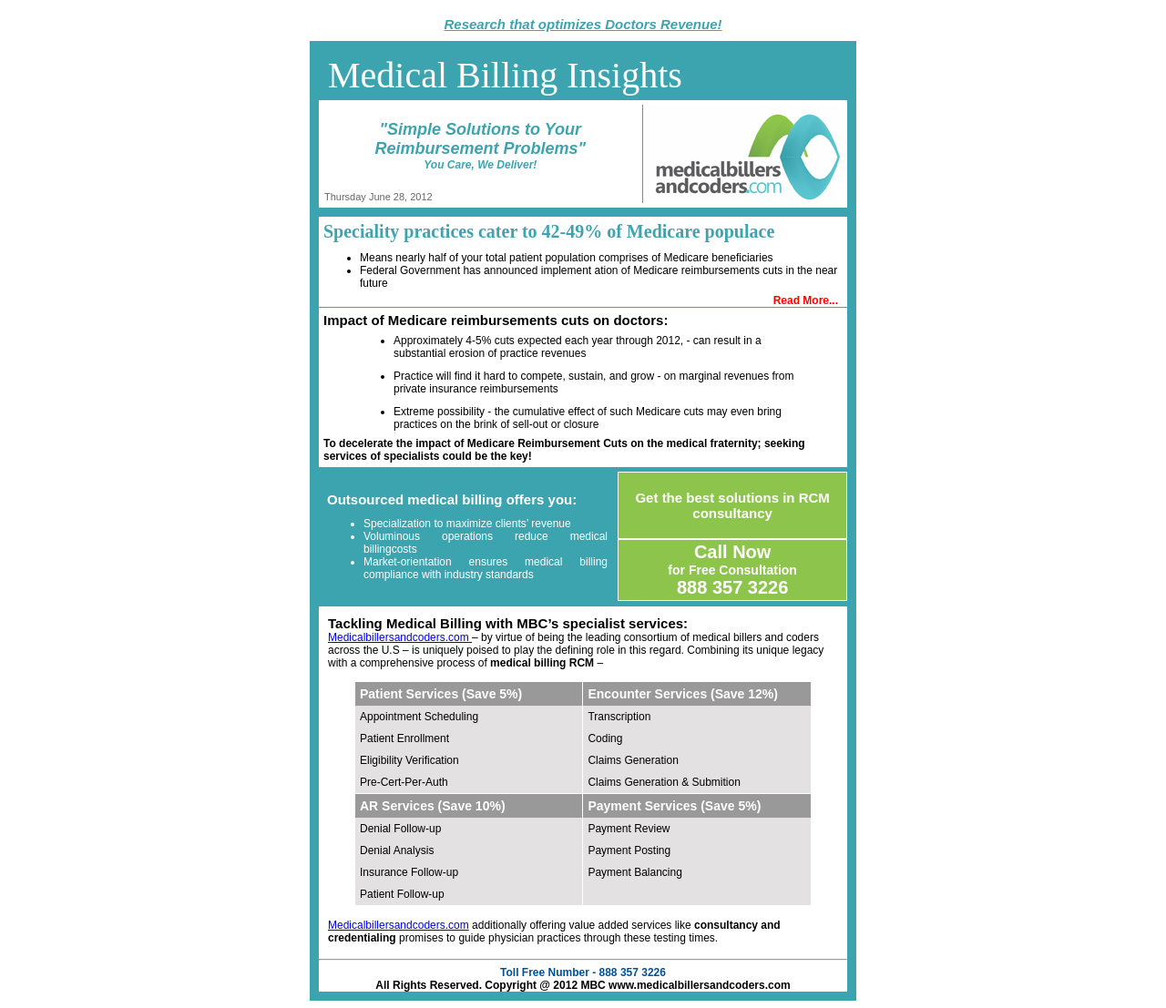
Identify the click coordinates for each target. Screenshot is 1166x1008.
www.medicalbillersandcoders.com (700, 985)
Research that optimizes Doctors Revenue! (582, 24)
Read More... (805, 300)
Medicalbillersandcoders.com (400, 637)
